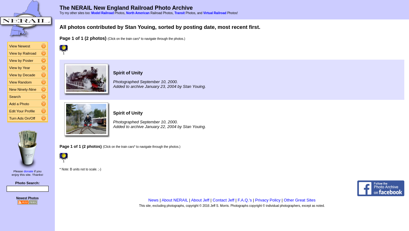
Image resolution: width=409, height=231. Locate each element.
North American (137, 13)
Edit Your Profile (22, 111)
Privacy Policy (268, 200)
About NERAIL (175, 200)
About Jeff (200, 200)
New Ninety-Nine (22, 89)
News (153, 200)
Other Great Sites (300, 200)
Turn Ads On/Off (22, 118)
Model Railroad (102, 13)
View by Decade (22, 75)
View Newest (19, 46)
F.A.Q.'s (245, 200)
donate (28, 171)
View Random (20, 82)
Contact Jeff (223, 200)
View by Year (19, 68)
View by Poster (21, 60)
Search (15, 97)
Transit (180, 13)
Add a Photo (19, 104)
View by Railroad (22, 53)
